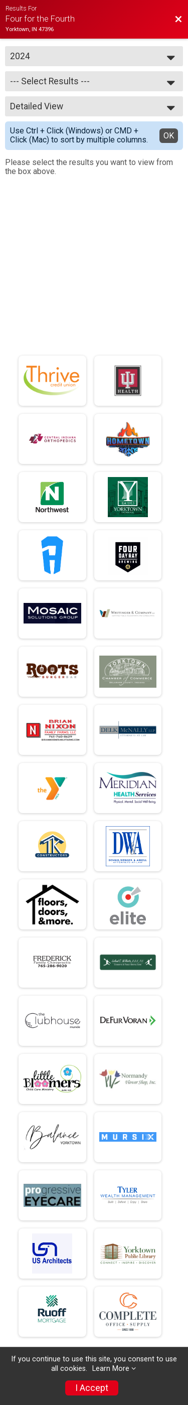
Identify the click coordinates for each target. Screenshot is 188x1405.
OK (168, 135)
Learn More (110, 1368)
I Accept (91, 1388)
